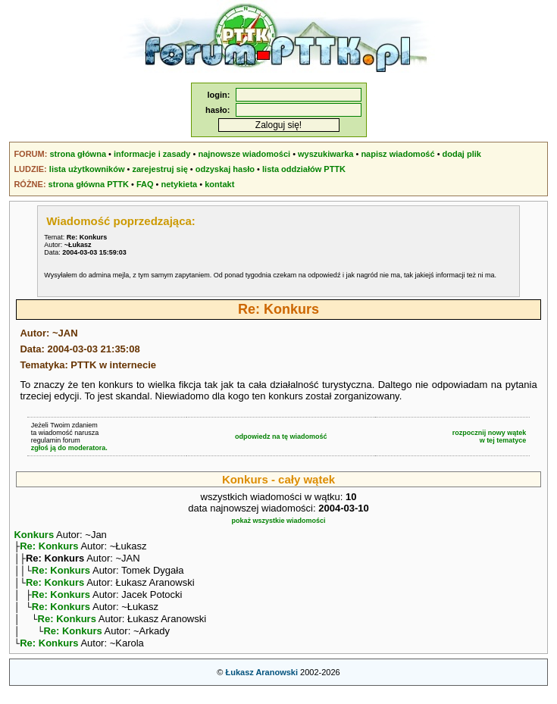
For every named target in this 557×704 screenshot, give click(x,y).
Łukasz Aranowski (261, 685)
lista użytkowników (87, 169)
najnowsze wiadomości (244, 153)
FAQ (145, 184)
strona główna (77, 153)
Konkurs (34, 534)
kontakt (219, 184)
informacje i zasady (152, 153)
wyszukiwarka (325, 153)
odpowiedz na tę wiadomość (281, 436)
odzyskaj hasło (225, 169)
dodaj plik (462, 153)
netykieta (179, 184)
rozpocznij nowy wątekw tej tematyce (489, 436)
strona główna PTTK (89, 184)
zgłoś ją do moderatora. (69, 448)
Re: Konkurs (49, 547)
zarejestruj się (159, 169)
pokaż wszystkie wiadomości (278, 520)
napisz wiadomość (397, 153)
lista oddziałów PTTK (304, 169)
